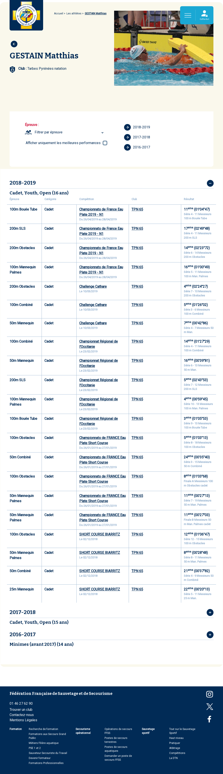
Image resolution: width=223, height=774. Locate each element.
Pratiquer (174, 743)
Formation (16, 729)
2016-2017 (137, 147)
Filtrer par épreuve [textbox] (49, 132)
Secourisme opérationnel (83, 731)
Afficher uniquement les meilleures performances (63, 143)
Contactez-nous (22, 715)
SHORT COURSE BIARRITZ (99, 534)
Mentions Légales (23, 720)
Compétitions (177, 753)
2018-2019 (137, 127)
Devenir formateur (40, 758)
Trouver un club (21, 710)
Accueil (58, 13)
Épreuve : (32, 125)
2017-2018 (137, 137)
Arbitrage (174, 748)
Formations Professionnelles (46, 763)
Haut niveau (176, 738)
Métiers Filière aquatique (44, 743)
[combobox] (70, 132)
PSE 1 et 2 (35, 748)
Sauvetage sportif (148, 731)
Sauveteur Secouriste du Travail (48, 753)
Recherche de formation (43, 729)
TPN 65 (137, 209)
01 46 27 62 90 (21, 703)
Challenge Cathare (93, 286)
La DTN (173, 758)
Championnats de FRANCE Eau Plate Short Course (102, 440)
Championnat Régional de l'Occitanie (98, 344)
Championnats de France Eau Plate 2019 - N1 (101, 212)
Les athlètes (73, 13)
